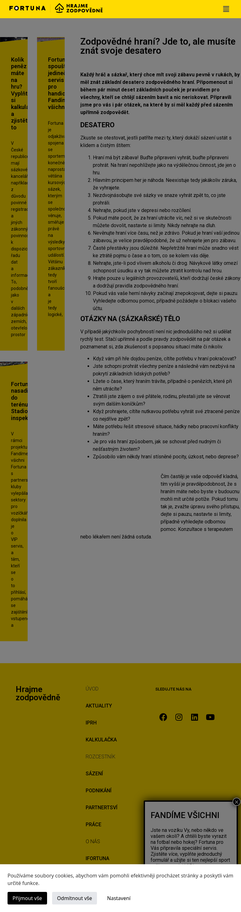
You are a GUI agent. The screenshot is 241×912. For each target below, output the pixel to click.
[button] (226, 9)
